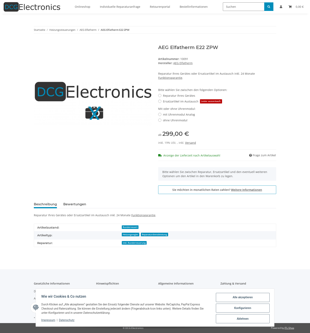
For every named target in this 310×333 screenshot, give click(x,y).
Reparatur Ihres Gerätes (179, 95)
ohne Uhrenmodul (175, 120)
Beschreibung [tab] (45, 204)
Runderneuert (130, 227)
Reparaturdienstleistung (154, 234)
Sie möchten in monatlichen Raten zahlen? (217, 190)
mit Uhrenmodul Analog (179, 114)
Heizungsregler (130, 234)
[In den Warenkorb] (37, 42)
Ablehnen (242, 318)
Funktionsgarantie (170, 78)
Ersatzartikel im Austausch (192, 101)
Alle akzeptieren (242, 298)
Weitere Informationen (246, 190)
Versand (190, 143)
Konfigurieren (241, 308)
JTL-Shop (289, 328)
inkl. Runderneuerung (134, 242)
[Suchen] (243, 6)
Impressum (49, 320)
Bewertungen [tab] (74, 204)
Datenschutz (67, 320)
